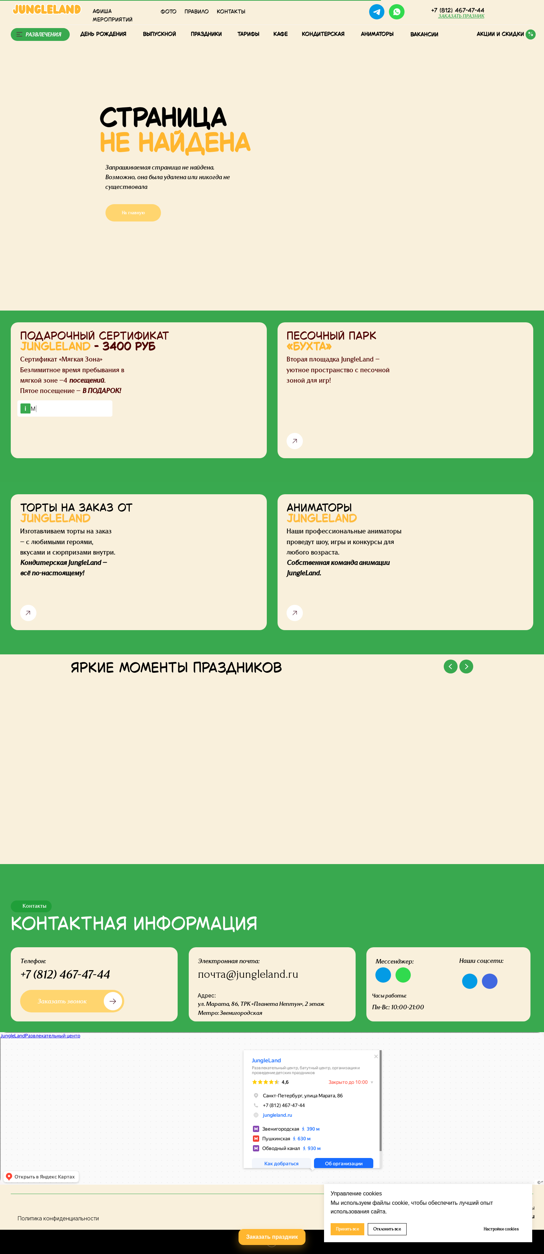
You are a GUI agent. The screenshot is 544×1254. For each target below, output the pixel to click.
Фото (169, 12)
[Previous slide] (451, 666)
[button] (461, 16)
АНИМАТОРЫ (322, 514)
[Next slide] (466, 666)
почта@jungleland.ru (248, 974)
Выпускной (159, 34)
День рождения (103, 34)
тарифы (248, 34)
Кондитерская (323, 34)
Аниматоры (377, 34)
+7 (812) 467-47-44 (65, 974)
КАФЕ (280, 34)
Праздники (206, 34)
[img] (417, 12)
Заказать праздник (272, 1237)
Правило (197, 12)
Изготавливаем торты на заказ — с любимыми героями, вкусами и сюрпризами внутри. (68, 551)
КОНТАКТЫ (231, 12)
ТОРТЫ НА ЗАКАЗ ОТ (76, 514)
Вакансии (424, 35)
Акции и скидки (500, 34)
